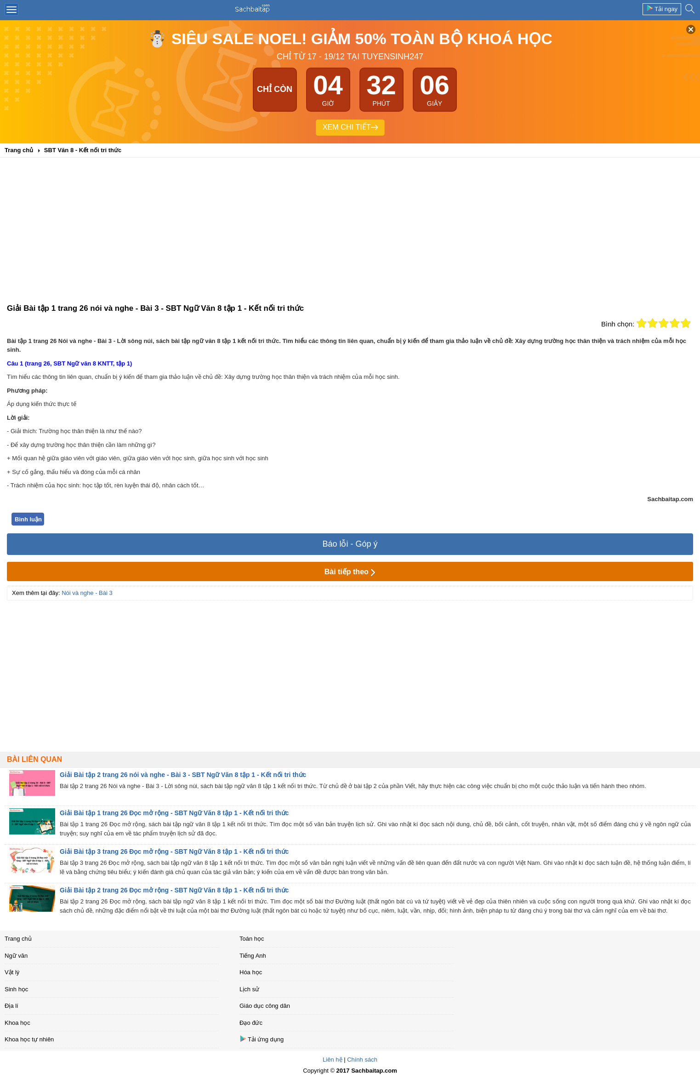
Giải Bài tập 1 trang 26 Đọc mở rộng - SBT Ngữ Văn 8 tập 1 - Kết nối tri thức (174, 813)
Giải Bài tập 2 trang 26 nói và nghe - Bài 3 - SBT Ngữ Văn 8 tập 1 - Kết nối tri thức (183, 774)
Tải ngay (661, 8)
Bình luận (28, 519)
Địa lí (11, 1005)
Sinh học (16, 989)
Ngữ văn (16, 955)
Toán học (251, 938)
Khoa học (17, 1022)
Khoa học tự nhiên (29, 1039)
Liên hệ (332, 1059)
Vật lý (12, 972)
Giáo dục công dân (264, 1005)
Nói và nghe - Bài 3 (87, 592)
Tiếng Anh (252, 955)
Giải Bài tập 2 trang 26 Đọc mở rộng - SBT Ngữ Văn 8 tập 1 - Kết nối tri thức (174, 890)
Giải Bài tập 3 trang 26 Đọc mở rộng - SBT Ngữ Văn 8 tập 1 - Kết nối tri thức (174, 851)
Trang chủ (18, 938)
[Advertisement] (350, 233)
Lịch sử (249, 989)
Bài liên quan (34, 759)
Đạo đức (250, 1022)
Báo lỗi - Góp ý (349, 544)
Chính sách (362, 1059)
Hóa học (250, 972)
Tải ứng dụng (261, 1039)
